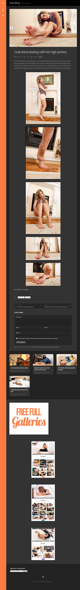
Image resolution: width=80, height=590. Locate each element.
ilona (40, 57)
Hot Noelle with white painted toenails (66, 369)
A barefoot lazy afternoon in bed (19, 391)
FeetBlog (35, 57)
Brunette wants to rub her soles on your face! (42, 369)
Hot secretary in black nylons (19, 368)
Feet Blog (15, 3)
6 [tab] (46, 48)
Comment (19, 317)
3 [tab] (42, 48)
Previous (11, 28)
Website (18, 333)
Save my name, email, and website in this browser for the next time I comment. (38, 339)
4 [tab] (43, 48)
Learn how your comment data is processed (47, 347)
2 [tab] (41, 48)
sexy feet (28, 297)
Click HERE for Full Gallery (23, 290)
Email (46, 328)
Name (18, 328)
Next (74, 28)
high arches (21, 297)
